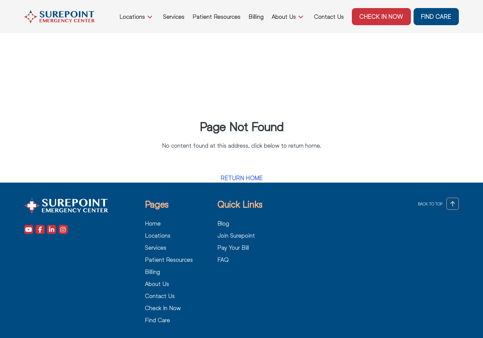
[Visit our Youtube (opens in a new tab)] (28, 229)
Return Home (242, 178)
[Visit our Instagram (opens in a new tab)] (63, 229)
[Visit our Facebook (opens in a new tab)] (40, 229)
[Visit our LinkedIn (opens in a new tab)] (51, 229)
